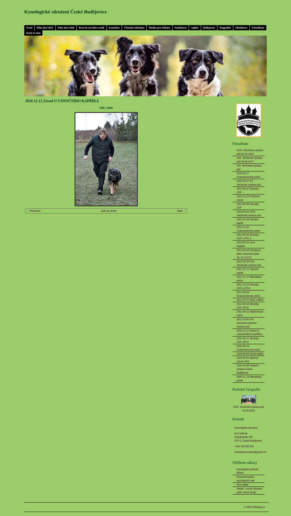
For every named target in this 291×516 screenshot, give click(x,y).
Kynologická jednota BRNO (247, 471)
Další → (181, 211)
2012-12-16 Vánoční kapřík (248, 221)
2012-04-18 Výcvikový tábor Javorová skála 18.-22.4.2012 (248, 254)
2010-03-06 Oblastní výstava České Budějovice (248, 369)
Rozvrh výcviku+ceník (91, 27)
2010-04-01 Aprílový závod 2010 (247, 359)
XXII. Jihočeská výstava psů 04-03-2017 (249, 160)
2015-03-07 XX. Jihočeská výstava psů (249, 183)
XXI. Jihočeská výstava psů (249, 167)
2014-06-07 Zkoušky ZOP (248, 190)
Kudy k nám (33, 32)
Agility (195, 27)
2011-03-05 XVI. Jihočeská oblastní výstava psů (247, 323)
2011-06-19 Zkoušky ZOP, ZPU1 (248, 306)
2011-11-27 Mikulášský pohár (249, 278)
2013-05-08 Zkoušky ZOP (248, 206)
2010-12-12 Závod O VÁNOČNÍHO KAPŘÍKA (250, 332)
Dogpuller (225, 27)
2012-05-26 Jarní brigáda (246, 244)
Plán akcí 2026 (66, 27)
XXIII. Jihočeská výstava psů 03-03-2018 (250, 152)
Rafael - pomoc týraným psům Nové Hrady (249, 490)
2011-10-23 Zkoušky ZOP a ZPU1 (248, 286)
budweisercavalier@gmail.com (250, 452)
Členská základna (134, 27)
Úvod (29, 27)
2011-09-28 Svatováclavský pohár (248, 294)
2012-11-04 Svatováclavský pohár (248, 229)
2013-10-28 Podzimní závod (248, 198)
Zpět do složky (109, 211)
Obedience (241, 27)
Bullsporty (209, 27)
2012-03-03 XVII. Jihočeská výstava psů (249, 263)
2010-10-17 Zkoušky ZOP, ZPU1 (248, 340)
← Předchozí (33, 211)
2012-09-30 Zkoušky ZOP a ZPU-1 (248, 236)
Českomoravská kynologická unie (246, 479)
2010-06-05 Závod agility (250, 353)
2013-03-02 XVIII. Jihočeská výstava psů (249, 213)
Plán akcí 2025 (45, 27)
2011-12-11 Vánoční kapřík (248, 271)
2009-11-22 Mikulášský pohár (249, 378)
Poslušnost (181, 27)
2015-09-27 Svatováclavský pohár (248, 175)
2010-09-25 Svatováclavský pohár (248, 348)
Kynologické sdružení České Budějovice (65, 11)
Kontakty (114, 27)
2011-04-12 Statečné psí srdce (250, 313)
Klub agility (242, 484)
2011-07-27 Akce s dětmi (250, 300)
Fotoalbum (258, 27)
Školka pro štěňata (159, 27)
